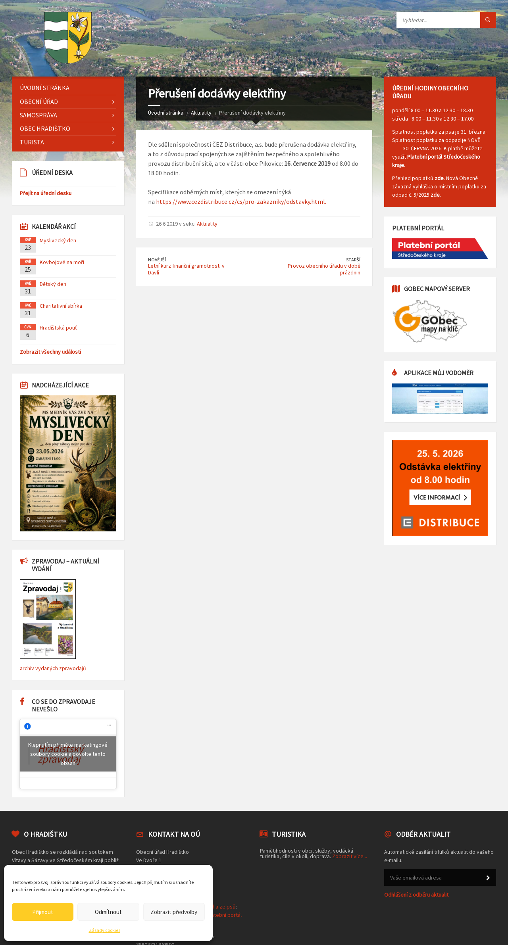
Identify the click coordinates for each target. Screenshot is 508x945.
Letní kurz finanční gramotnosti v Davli (186, 269)
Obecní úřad (39, 101)
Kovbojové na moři (62, 262)
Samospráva (38, 115)
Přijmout (42, 912)
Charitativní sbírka (61, 305)
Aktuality (201, 112)
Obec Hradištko (45, 128)
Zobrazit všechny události (50, 351)
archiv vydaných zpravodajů (53, 668)
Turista (32, 142)
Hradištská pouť (58, 327)
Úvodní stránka (165, 112)
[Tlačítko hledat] (488, 20)
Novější (157, 260)
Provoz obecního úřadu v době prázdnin (324, 269)
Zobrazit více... (349, 856)
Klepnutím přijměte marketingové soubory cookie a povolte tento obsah (68, 754)
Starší (353, 260)
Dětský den (53, 284)
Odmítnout (108, 912)
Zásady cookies (104, 930)
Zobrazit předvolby (173, 912)
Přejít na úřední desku (45, 193)
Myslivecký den (58, 240)
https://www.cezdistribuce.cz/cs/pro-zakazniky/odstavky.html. (240, 201)
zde (439, 178)
